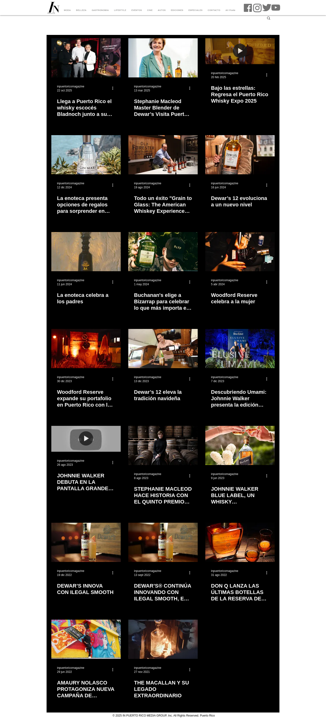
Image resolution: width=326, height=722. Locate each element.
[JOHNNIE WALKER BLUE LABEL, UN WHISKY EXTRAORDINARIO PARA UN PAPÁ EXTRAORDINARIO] (240, 445)
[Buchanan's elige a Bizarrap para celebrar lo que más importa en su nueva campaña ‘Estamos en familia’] (163, 251)
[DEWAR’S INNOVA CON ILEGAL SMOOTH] (86, 542)
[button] (268, 18)
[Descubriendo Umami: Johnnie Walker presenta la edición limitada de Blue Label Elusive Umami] (240, 348)
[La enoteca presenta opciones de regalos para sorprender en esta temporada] (86, 154)
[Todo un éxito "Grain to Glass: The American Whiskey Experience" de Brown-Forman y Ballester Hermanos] (163, 154)
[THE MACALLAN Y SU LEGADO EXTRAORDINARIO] (163, 639)
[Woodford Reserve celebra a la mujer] (240, 251)
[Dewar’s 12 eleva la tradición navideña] (163, 348)
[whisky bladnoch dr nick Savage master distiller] (86, 57)
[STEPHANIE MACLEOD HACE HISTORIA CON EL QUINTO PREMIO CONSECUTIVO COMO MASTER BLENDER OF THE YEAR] (163, 445)
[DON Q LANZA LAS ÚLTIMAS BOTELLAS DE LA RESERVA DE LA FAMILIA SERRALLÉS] (240, 542)
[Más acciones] (114, 88)
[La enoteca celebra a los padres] (86, 251)
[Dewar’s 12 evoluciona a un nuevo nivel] (240, 154)
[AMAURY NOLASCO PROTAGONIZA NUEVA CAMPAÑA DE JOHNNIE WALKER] (86, 639)
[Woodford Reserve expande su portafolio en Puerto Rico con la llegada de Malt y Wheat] (86, 348)
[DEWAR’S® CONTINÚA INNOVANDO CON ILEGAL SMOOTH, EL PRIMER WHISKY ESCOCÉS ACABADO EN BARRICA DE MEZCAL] (163, 542)
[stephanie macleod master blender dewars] (163, 57)
